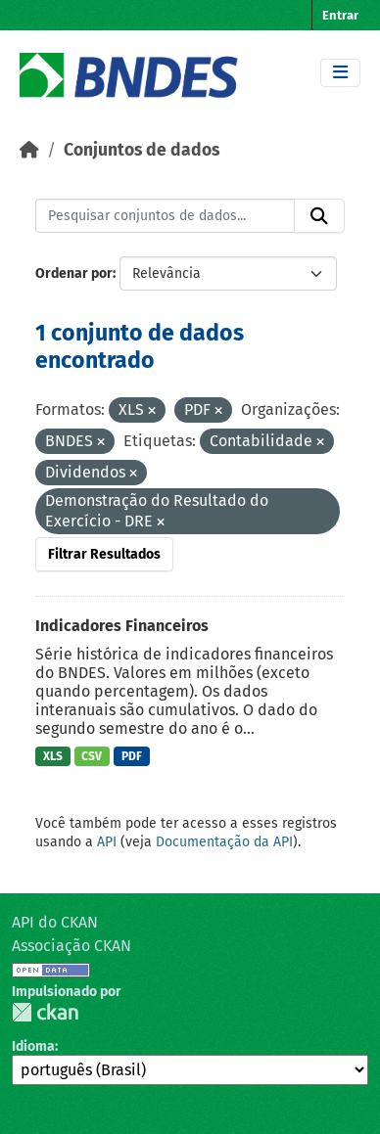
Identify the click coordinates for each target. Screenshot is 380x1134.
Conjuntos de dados (141, 150)
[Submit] (319, 216)
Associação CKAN (71, 945)
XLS (53, 756)
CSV (91, 756)
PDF (131, 756)
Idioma (33, 1046)
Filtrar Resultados (104, 554)
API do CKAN (55, 922)
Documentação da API (224, 842)
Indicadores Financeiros (122, 625)
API (107, 842)
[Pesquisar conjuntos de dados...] (165, 216)
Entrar (340, 15)
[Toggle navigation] (340, 73)
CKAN (45, 1012)
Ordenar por (74, 273)
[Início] (29, 150)
